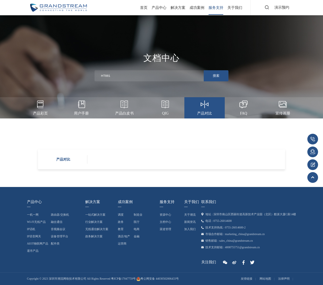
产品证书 (161, 128)
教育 (121, 229)
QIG (165, 107)
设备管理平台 (59, 236)
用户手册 (81, 107)
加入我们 (190, 229)
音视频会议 (58, 229)
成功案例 (197, 8)
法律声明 (284, 278)
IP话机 (31, 229)
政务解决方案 (94, 236)
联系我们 (208, 202)
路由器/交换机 (60, 214)
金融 (136, 236)
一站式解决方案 (95, 214)
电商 (136, 229)
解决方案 (178, 8)
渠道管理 (165, 229)
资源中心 (165, 214)
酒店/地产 (124, 236)
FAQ (243, 107)
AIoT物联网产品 (37, 243)
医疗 (136, 222)
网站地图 (265, 278)
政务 (121, 222)
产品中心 (159, 8)
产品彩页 (40, 107)
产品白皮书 (124, 107)
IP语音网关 (34, 236)
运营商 (122, 243)
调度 (121, 214)
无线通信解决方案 (96, 229)
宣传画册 (282, 107)
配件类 (55, 243)
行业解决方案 (94, 222)
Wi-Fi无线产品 (36, 222)
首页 (143, 8)
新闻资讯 (190, 222)
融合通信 (56, 222)
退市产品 (33, 250)
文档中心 (165, 222)
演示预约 (281, 7)
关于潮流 (190, 214)
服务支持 (215, 8)
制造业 (138, 214)
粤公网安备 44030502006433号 (157, 278)
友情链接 (246, 278)
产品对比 (204, 107)
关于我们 (234, 8)
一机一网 (33, 214)
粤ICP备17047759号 (123, 278)
